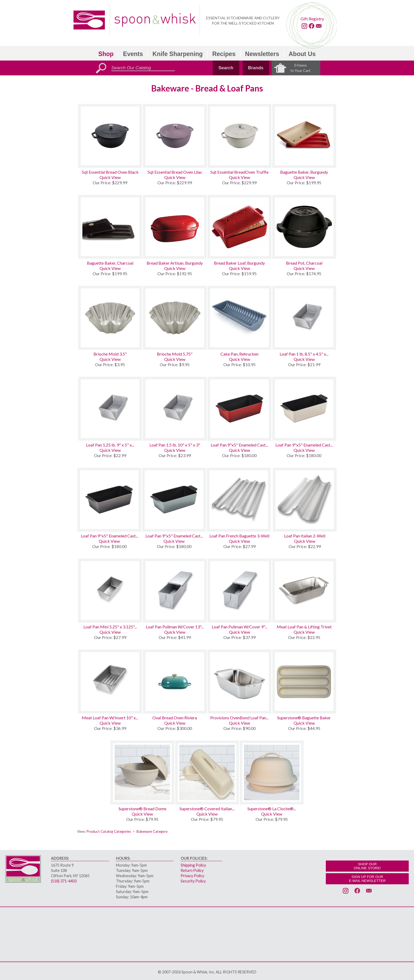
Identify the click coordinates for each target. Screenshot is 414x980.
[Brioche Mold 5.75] (174, 317)
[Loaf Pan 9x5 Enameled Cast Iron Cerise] (239, 408)
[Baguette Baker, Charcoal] (110, 226)
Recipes (224, 53)
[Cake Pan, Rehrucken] (239, 317)
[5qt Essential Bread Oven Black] (110, 136)
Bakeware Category (152, 831)
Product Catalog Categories (108, 831)
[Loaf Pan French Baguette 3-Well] (239, 499)
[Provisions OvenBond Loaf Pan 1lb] (239, 681)
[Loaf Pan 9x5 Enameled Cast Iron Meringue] (304, 408)
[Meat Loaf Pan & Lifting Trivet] (304, 590)
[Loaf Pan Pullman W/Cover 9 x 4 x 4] (239, 590)
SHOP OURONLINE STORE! (367, 866)
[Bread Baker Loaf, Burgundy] (239, 226)
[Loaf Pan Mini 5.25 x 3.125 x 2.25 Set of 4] (110, 590)
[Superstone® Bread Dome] (142, 772)
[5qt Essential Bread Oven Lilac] (174, 136)
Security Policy (193, 881)
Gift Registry (312, 18)
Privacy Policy (192, 875)
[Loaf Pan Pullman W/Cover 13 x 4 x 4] (174, 590)
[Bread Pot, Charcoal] (304, 226)
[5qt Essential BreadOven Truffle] (239, 136)
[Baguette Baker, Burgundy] (304, 136)
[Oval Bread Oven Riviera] (174, 681)
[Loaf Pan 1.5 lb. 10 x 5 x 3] (174, 408)
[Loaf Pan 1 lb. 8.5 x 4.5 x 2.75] (304, 317)
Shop (106, 53)
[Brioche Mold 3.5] (110, 317)
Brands (256, 67)
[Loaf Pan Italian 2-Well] (304, 499)
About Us (302, 53)
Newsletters (262, 53)
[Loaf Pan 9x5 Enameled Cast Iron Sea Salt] (174, 499)
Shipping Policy (193, 865)
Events (133, 53)
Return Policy (192, 870)
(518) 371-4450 (64, 881)
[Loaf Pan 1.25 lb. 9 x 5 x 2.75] (110, 408)
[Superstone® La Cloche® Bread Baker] (271, 772)
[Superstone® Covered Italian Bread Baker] (207, 772)
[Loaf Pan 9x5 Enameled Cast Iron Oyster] (109, 499)
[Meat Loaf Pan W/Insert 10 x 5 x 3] (110, 681)
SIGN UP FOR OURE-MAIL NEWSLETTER (367, 879)
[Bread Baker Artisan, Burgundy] (174, 226)
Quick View (110, 177)
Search (225, 67)
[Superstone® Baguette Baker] (304, 681)
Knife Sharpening (177, 53)
